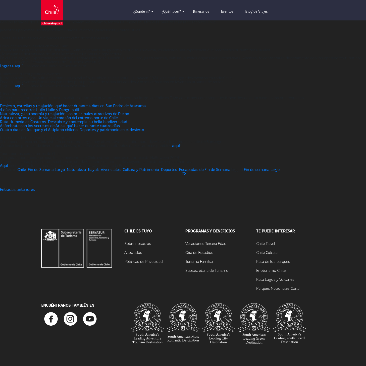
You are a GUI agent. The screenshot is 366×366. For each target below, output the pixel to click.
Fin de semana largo (262, 169)
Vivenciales (111, 169)
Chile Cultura (266, 252)
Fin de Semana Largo (46, 169)
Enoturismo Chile (271, 270)
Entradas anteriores (17, 189)
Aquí (4, 165)
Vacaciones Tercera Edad (205, 243)
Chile (21, 169)
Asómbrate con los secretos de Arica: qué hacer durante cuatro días (60, 125)
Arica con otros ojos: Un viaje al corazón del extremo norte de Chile (59, 117)
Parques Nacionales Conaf (278, 288)
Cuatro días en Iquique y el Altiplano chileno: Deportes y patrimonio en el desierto (72, 129)
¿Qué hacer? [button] (175, 11)
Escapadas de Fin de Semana (204, 169)
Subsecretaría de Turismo (206, 270)
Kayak (93, 169)
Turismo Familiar (199, 261)
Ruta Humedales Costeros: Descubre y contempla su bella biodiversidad (63, 121)
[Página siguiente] (185, 173)
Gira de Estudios (199, 252)
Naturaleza (76, 169)
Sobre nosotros (137, 243)
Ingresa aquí (11, 65)
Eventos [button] (230, 11)
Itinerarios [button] (204, 11)
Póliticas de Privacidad (143, 261)
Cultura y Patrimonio (141, 169)
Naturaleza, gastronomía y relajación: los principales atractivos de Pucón (64, 113)
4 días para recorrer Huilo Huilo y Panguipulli (39, 109)
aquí (18, 85)
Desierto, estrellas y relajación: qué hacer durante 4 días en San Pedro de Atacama (73, 105)
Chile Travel (265, 243)
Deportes (169, 169)
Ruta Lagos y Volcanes (275, 279)
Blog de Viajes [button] (260, 11)
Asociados (133, 252)
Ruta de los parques (273, 261)
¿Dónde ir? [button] (145, 11)
